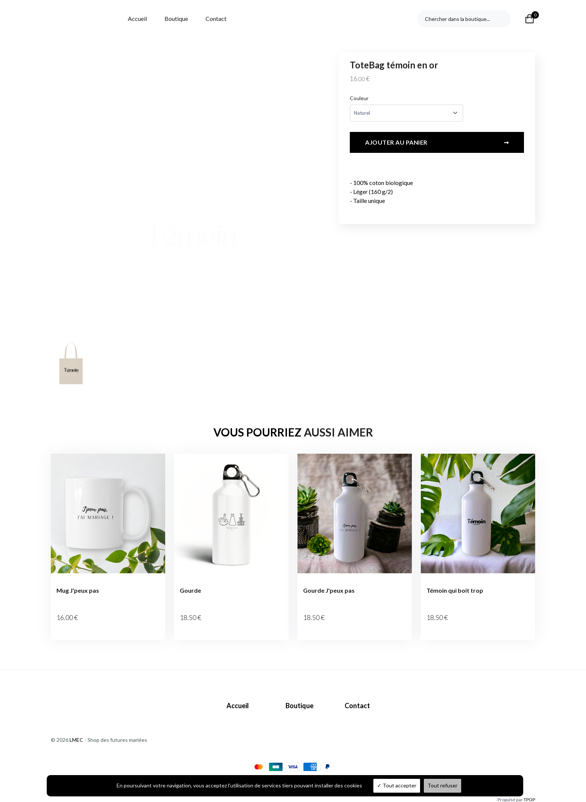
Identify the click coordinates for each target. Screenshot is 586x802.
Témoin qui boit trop (454, 590)
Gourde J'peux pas (329, 590)
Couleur (359, 98)
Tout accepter (396, 785)
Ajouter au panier (437, 144)
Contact (216, 18)
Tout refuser (442, 785)
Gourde (190, 590)
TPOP (529, 790)
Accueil (137, 18)
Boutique (176, 18)
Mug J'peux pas (77, 590)
